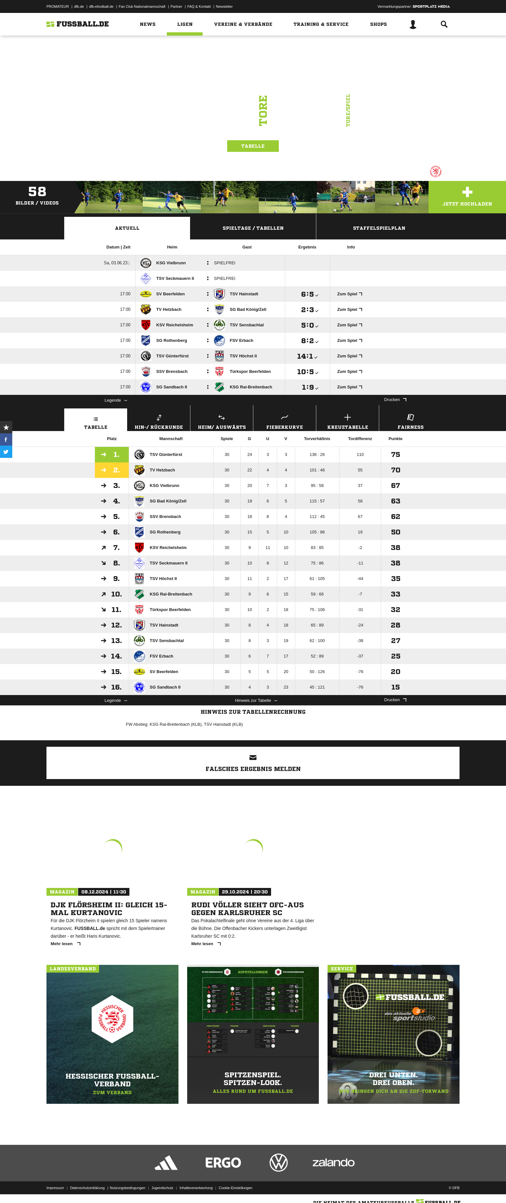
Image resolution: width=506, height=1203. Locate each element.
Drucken (395, 399)
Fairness (410, 420)
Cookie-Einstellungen (235, 1188)
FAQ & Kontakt (199, 6)
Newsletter (224, 6)
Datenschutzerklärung (87, 1188)
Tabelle (253, 146)
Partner (176, 6)
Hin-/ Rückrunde (159, 420)
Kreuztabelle (347, 420)
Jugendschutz (162, 1188)
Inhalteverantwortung (196, 1188)
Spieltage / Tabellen (253, 228)
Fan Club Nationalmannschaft (142, 6)
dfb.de (79, 6)
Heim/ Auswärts (222, 420)
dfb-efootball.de (101, 6)
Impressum (55, 1188)
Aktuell (127, 228)
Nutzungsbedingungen (127, 1188)
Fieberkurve (285, 420)
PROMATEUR (57, 6)
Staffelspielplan (379, 228)
